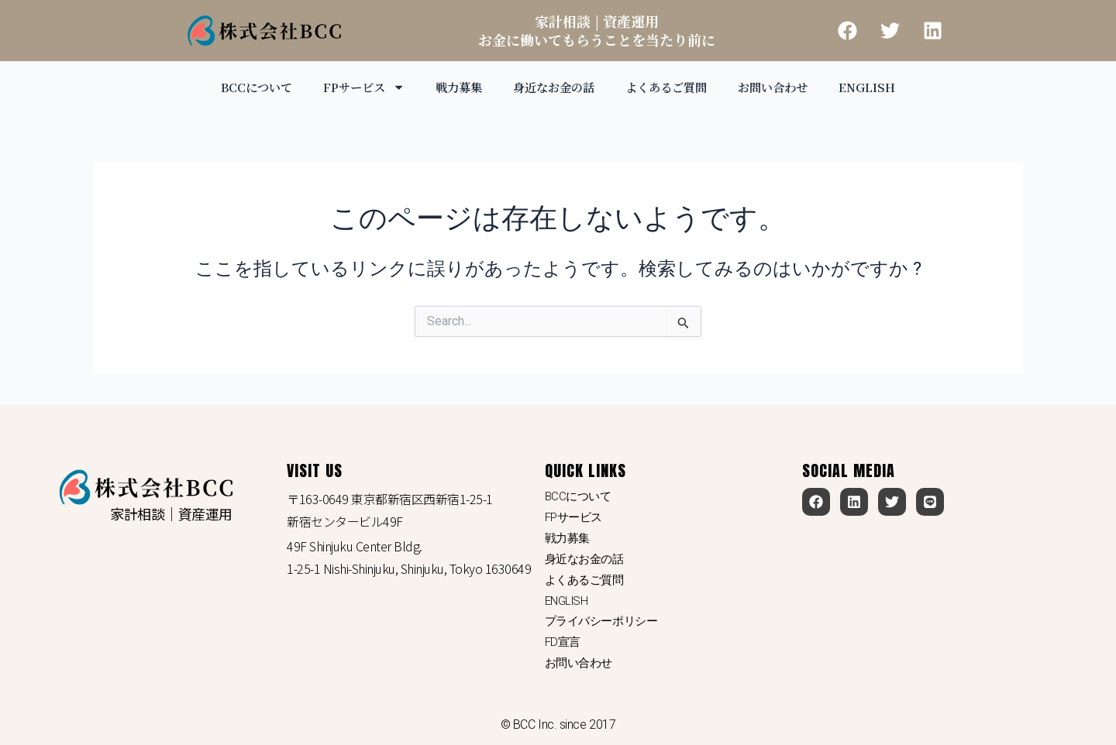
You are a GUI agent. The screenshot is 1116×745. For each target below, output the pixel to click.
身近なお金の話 (554, 86)
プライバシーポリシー (605, 618)
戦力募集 (455, 86)
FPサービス (356, 87)
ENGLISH (880, 86)
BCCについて (245, 86)
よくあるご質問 (672, 86)
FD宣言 (564, 640)
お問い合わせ (783, 86)
